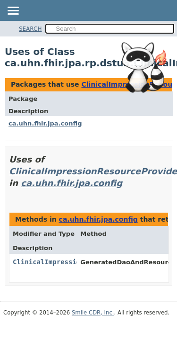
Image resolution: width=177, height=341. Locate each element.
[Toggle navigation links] (13, 11)
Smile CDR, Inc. (93, 312)
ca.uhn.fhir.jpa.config (45, 123)
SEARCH (30, 29)
